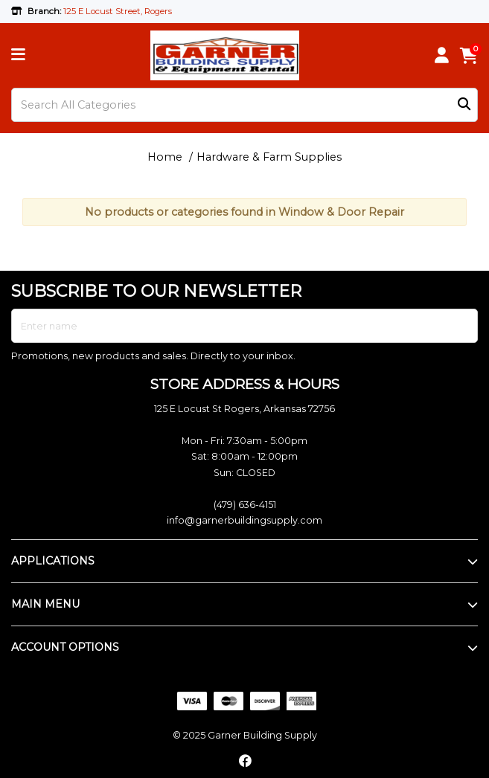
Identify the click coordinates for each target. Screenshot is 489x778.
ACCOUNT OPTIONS (65, 647)
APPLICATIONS (53, 561)
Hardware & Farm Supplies (269, 157)
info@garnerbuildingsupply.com (244, 520)
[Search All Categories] (244, 105)
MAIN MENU (45, 604)
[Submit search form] (464, 105)
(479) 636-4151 (245, 504)
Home (164, 157)
